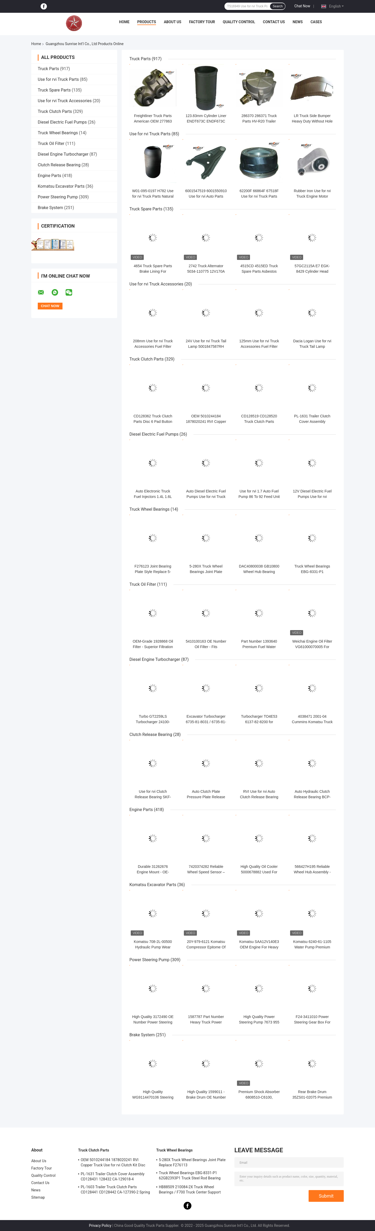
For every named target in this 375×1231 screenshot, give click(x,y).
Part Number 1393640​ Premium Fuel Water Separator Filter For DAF (259, 646)
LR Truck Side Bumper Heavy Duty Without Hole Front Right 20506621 (312, 121)
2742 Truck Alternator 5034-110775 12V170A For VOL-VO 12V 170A (206, 271)
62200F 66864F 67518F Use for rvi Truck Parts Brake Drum (259, 196)
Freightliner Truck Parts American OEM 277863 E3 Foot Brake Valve (153, 121)
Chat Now (302, 6)
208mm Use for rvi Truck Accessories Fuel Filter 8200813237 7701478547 (153, 346)
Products (146, 22)
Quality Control (239, 22)
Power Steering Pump (58, 196)
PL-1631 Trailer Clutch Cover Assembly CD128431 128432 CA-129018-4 (113, 1176)
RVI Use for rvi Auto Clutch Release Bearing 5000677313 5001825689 (259, 797)
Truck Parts (48, 68)
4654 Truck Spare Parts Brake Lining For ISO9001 (153, 271)
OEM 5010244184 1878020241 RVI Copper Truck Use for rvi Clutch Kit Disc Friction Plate (113, 1163)
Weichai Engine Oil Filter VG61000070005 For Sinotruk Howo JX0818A (312, 646)
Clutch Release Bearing (59, 164)
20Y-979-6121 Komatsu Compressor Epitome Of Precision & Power (206, 947)
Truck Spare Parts (54, 90)
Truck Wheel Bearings (58, 132)
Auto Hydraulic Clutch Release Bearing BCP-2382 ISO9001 (312, 797)
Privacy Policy (100, 1225)
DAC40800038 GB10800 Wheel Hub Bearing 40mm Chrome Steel (259, 571)
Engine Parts (49, 175)
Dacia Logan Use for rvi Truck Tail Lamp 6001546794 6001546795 (312, 346)
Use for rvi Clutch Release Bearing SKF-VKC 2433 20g (153, 797)
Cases (316, 22)
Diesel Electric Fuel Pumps (62, 122)
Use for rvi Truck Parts (58, 79)
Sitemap (38, 1197)
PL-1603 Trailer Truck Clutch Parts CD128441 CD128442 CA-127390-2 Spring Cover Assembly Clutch (115, 1190)
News (298, 22)
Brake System (50, 207)
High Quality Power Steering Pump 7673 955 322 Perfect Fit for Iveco (259, 1022)
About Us (172, 22)
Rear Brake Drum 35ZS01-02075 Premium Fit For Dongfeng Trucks (312, 1097)
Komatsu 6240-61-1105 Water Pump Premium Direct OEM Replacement (312, 947)
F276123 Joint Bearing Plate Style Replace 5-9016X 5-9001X (153, 571)
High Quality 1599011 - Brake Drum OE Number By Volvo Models (206, 1097)
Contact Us (274, 22)
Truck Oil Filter (51, 143)
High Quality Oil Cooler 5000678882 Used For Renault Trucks (259, 872)
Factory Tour (202, 22)
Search (278, 6)
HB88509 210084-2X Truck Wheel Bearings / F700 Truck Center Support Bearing (190, 1190)
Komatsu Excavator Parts (61, 186)
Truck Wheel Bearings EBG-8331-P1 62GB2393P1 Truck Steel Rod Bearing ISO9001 (190, 1176)
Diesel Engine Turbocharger (63, 154)
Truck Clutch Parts (55, 111)
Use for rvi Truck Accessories (65, 100)
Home (124, 22)
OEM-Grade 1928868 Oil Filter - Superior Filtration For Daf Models (153, 646)
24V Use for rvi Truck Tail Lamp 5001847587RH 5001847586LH (206, 346)
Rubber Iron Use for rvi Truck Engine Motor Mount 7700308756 (312, 196)
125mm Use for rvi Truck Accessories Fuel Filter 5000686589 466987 (259, 346)
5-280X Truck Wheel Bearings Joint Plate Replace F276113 (206, 571)
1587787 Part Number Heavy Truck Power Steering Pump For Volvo (206, 1022)
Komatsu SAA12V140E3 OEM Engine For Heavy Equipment (259, 947)
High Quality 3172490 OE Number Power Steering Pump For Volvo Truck (153, 1022)
